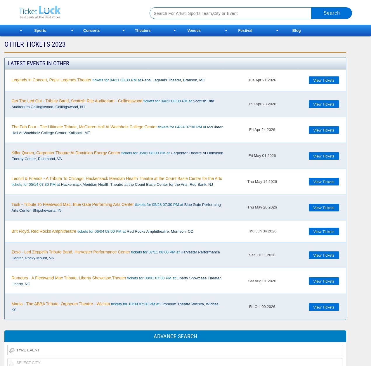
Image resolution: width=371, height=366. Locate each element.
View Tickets (323, 80)
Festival (245, 30)
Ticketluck (77, 12)
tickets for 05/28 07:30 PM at (116, 207)
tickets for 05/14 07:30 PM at (116, 181)
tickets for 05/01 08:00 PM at (117, 155)
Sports (40, 30)
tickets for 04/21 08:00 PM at (108, 80)
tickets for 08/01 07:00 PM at (116, 281)
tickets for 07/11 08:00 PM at (115, 255)
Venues (194, 30)
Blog (296, 30)
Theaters (143, 30)
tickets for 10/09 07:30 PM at (115, 307)
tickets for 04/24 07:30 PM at (117, 130)
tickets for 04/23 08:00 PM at (112, 104)
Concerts (91, 30)
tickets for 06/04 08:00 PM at (102, 231)
